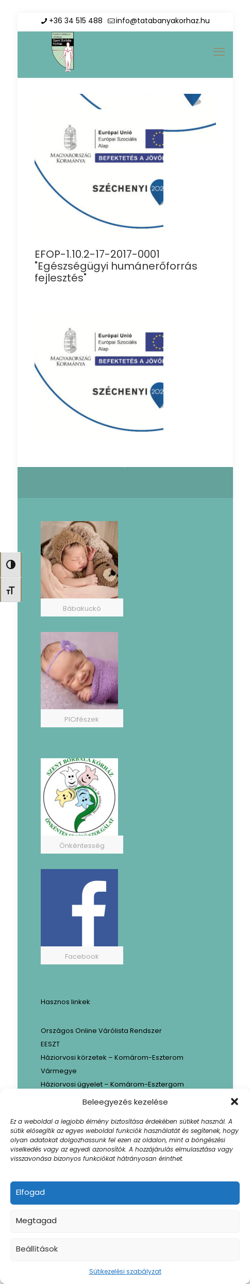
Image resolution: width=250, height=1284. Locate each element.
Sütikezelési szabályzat (125, 1271)
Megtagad (36, 1220)
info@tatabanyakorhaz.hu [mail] (163, 20)
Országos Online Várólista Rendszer (101, 1031)
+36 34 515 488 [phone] (76, 20)
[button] (234, 1101)
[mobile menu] (219, 52)
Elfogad (30, 1192)
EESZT (50, 1044)
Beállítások (37, 1248)
